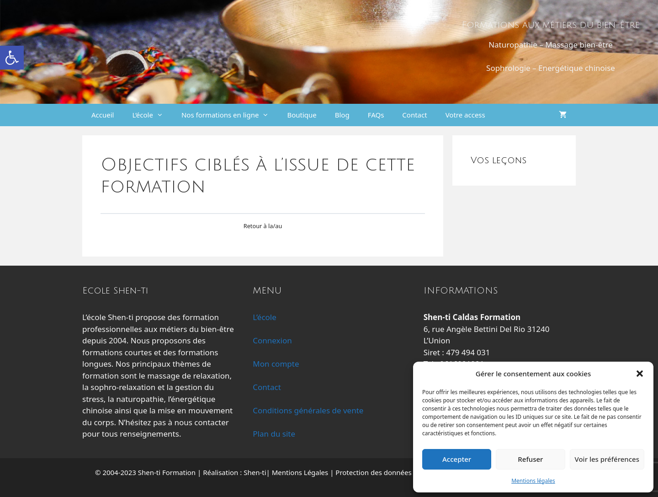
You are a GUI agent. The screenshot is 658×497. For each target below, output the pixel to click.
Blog (342, 114)
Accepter (456, 459)
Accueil (102, 114)
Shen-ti (255, 472)
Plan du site (274, 433)
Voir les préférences (607, 459)
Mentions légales (533, 481)
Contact (414, 114)
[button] (12, 57)
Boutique (301, 114)
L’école (152, 115)
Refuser (530, 459)
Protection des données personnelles (395, 472)
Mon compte (276, 363)
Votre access (465, 114)
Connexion (272, 340)
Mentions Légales (300, 472)
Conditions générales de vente (308, 410)
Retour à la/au (263, 226)
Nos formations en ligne (229, 115)
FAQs (376, 114)
